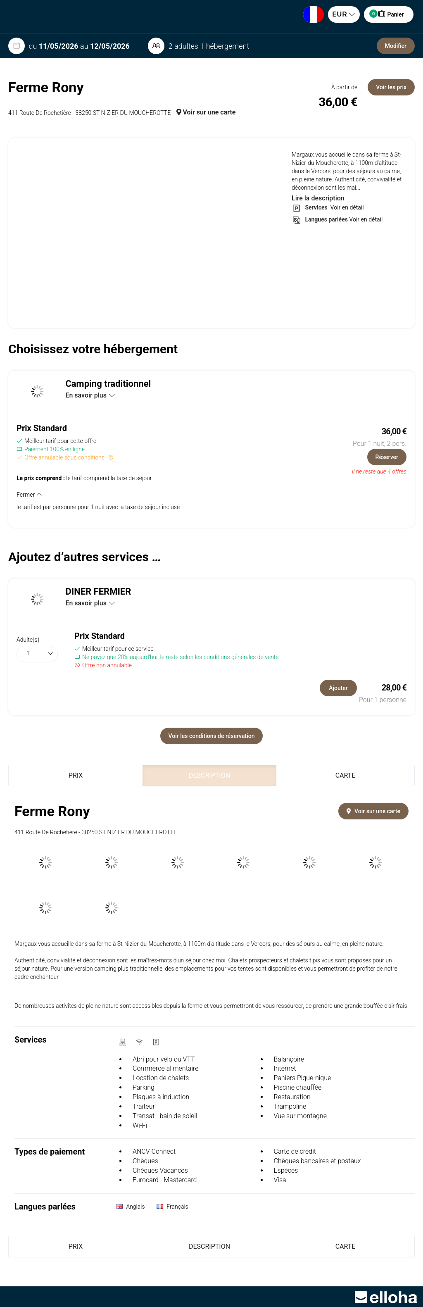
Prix (76, 775)
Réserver (386, 457)
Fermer (29, 494)
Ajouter (338, 688)
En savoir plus (90, 395)
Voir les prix (391, 87)
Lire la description (318, 198)
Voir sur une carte (206, 112)
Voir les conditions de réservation (212, 736)
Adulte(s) (28, 639)
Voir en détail (346, 207)
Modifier (395, 46)
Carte (345, 775)
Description (209, 775)
